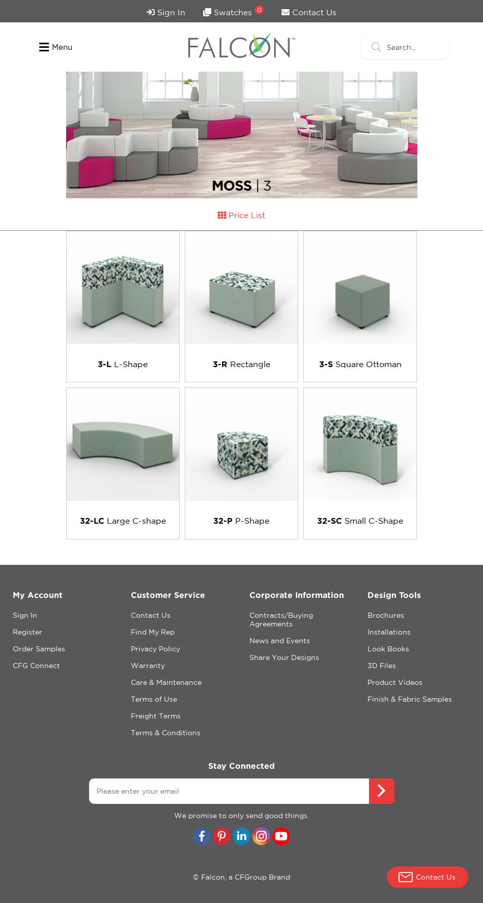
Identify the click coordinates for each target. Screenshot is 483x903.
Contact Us (308, 12)
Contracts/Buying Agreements (281, 619)
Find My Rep (153, 632)
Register (27, 632)
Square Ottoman (360, 364)
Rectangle (241, 364)
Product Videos (394, 682)
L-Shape (123, 364)
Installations (389, 632)
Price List (241, 215)
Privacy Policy (155, 649)
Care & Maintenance (166, 682)
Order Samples (39, 649)
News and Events (279, 641)
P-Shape (241, 520)
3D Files (381, 665)
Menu (55, 47)
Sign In (166, 12)
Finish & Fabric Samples (409, 699)
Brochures (385, 615)
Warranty (148, 665)
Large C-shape (123, 520)
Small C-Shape (360, 520)
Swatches (233, 11)
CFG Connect (36, 665)
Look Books (388, 649)
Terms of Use (154, 699)
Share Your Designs (284, 657)
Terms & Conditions (166, 733)
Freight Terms (156, 716)
